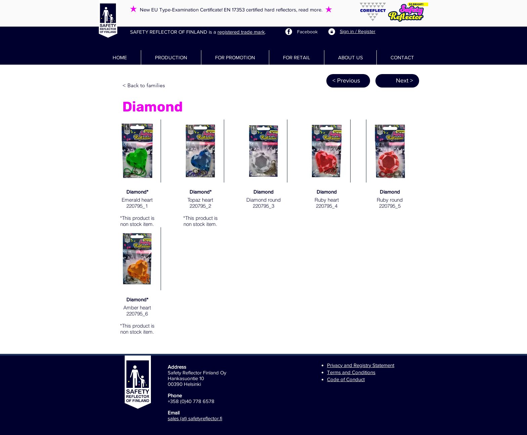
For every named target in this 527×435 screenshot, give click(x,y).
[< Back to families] (144, 86)
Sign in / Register (357, 31)
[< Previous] (348, 81)
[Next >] (397, 81)
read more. (310, 9)
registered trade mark (241, 32)
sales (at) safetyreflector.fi (195, 418)
